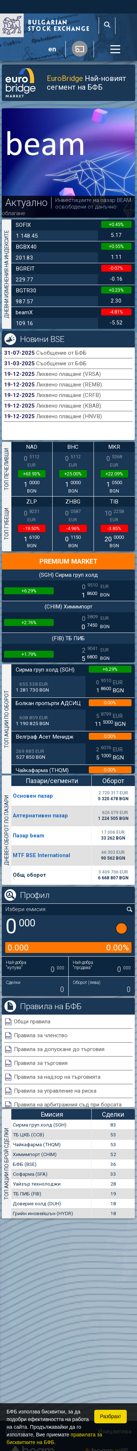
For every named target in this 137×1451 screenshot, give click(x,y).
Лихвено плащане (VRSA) (68, 374)
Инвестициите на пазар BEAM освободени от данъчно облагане (66, 207)
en (52, 49)
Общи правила (32, 1021)
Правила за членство (41, 1035)
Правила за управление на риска (55, 1091)
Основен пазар (33, 796)
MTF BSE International (41, 855)
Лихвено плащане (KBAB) (68, 405)
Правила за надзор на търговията (57, 1077)
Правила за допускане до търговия (59, 1049)
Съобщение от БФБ (61, 353)
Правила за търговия (41, 1063)
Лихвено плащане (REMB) (69, 384)
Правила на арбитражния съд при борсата (68, 1104)
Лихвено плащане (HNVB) (69, 416)
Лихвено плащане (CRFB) (68, 395)
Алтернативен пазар (40, 815)
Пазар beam (28, 835)
